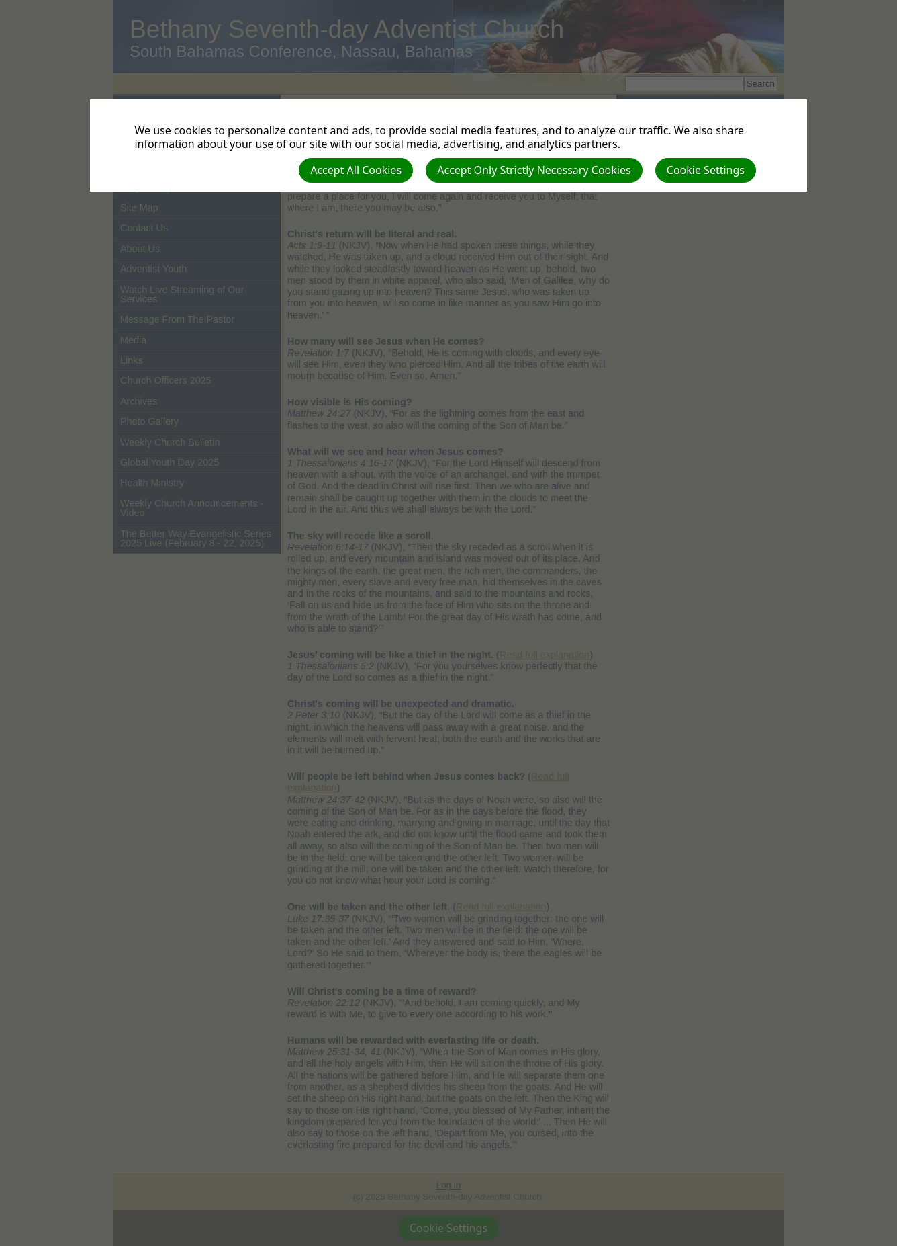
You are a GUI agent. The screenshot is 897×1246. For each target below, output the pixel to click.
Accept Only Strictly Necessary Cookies (533, 170)
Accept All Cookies (356, 170)
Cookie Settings (706, 170)
